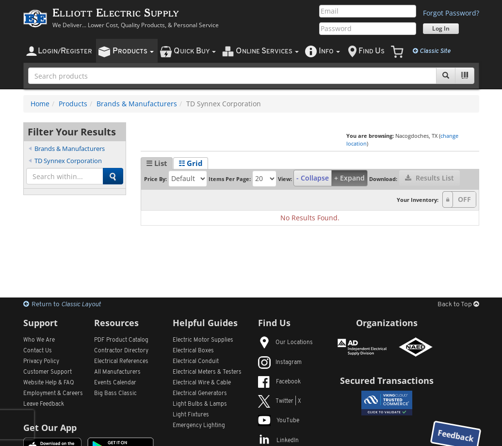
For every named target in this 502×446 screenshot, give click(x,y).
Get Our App (50, 427)
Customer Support (47, 372)
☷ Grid (190, 163)
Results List (429, 177)
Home (40, 103)
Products (73, 103)
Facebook (279, 382)
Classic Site (432, 51)
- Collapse (312, 177)
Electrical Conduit (196, 361)
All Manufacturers (117, 372)
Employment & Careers (53, 393)
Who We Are (39, 340)
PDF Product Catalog (121, 340)
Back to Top (458, 304)
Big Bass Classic (115, 393)
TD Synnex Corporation (68, 160)
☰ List (156, 163)
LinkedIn (278, 441)
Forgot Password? (451, 12)
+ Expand (349, 177)
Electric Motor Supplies (203, 340)
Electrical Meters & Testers (207, 372)
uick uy (195, 51)
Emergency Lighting (199, 426)
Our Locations (285, 343)
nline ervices (267, 51)
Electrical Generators (200, 393)
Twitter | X (279, 401)
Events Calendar (115, 383)
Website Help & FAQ (48, 383)
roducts (133, 51)
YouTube (278, 421)
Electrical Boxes (193, 351)
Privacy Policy (41, 361)
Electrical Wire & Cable (202, 383)
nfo (329, 51)
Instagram (280, 362)
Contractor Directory (121, 351)
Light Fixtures (191, 415)
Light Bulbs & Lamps (200, 404)
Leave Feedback (43, 404)
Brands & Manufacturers (137, 103)
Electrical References (121, 361)
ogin (65, 51)
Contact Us (37, 351)
